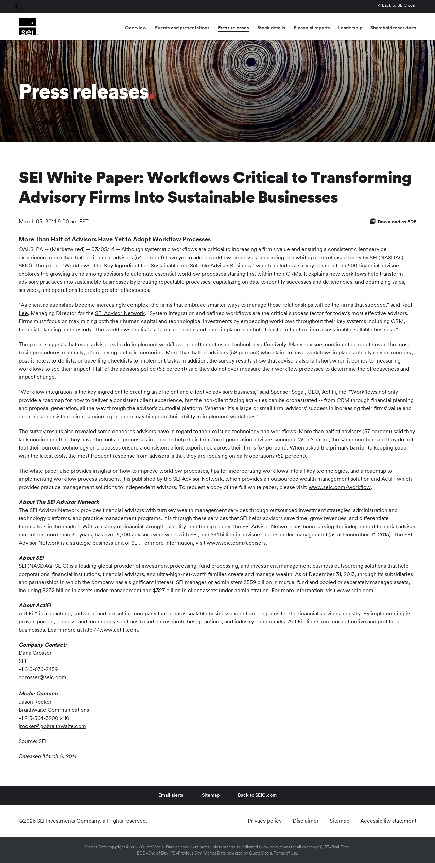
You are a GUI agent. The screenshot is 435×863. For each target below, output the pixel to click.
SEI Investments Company (68, 820)
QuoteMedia (152, 847)
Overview (136, 27)
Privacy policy (265, 821)
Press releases (233, 27)
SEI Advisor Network (120, 313)
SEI (373, 257)
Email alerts (171, 795)
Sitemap (211, 795)
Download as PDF (393, 221)
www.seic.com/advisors (236, 543)
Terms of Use (285, 853)
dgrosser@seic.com (42, 677)
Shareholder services (393, 27)
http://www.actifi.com (110, 630)
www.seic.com (355, 590)
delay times (280, 847)
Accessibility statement (388, 821)
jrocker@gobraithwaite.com (52, 726)
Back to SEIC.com (399, 5)
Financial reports (312, 27)
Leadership (350, 27)
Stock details (271, 27)
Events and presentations (182, 27)
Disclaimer (306, 821)
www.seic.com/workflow (340, 487)
